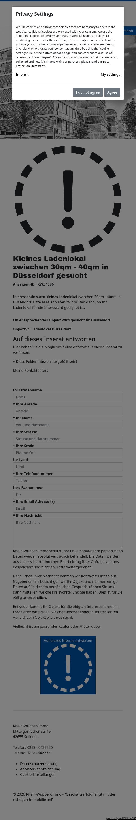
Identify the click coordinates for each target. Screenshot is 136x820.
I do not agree (88, 92)
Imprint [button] (22, 74)
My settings (110, 74)
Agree (112, 92)
